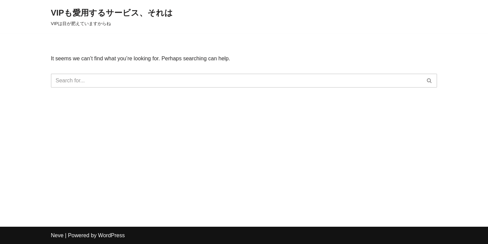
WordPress (111, 235)
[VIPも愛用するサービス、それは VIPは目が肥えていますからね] (112, 16)
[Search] (236, 81)
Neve (57, 235)
